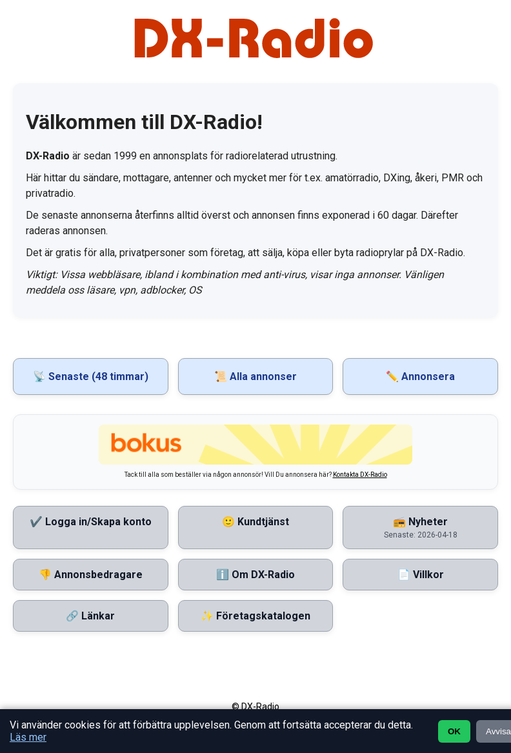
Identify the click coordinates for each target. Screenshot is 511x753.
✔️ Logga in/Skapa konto (91, 522)
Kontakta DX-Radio (360, 474)
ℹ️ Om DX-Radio (255, 574)
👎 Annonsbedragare (91, 574)
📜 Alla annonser (255, 376)
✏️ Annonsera (420, 376)
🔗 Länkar (90, 616)
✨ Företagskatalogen (255, 616)
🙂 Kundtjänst (255, 522)
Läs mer (28, 737)
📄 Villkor (420, 574)
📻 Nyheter (420, 527)
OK (454, 731)
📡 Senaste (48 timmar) (90, 376)
